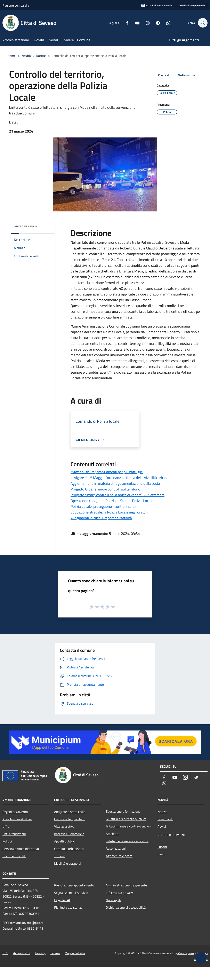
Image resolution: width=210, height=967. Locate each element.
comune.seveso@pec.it (26, 922)
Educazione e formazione (123, 811)
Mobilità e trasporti (67, 863)
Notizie (41, 55)
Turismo (59, 856)
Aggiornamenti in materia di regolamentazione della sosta (115, 483)
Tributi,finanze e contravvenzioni (129, 826)
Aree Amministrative (17, 819)
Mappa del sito (75, 953)
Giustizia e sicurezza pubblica (126, 818)
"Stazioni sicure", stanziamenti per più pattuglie (107, 472)
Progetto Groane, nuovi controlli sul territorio (105, 489)
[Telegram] (156, 22)
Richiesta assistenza (68, 907)
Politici (7, 841)
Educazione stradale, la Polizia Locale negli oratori (109, 512)
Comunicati (165, 819)
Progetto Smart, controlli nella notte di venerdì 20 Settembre (117, 495)
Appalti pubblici (64, 841)
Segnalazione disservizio (71, 892)
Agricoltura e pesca (119, 855)
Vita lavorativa (64, 826)
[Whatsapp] (166, 22)
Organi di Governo (15, 811)
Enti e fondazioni (14, 833)
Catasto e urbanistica (69, 848)
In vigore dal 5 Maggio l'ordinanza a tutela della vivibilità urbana (120, 477)
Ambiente (112, 833)
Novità (26, 55)
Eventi (162, 854)
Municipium (185, 953)
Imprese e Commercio (69, 833)
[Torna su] (201, 958)
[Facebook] (125, 22)
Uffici (6, 826)
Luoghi (162, 846)
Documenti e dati (14, 856)
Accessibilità (21, 953)
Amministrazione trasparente (126, 885)
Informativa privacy (119, 892)
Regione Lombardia (15, 5)
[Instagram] (146, 22)
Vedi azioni (187, 75)
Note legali (113, 900)
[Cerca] (203, 23)
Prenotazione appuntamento (74, 885)
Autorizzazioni (116, 848)
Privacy (40, 953)
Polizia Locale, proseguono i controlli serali (103, 506)
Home (11, 55)
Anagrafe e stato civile (69, 811)
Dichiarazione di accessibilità (126, 907)
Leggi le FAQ (62, 900)
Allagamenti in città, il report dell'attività (101, 518)
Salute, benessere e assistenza (127, 841)
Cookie (55, 953)
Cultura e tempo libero (69, 819)
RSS (5, 953)
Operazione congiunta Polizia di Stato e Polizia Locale (112, 500)
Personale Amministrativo (20, 848)
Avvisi (162, 826)
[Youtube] (135, 22)
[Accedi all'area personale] (192, 6)
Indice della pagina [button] (26, 226)
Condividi (166, 75)
